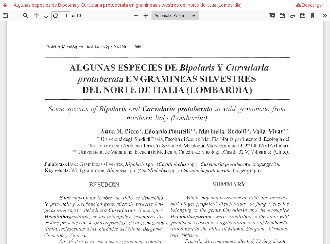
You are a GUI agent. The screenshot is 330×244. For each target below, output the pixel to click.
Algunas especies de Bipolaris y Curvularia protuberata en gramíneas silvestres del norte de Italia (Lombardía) (128, 5)
